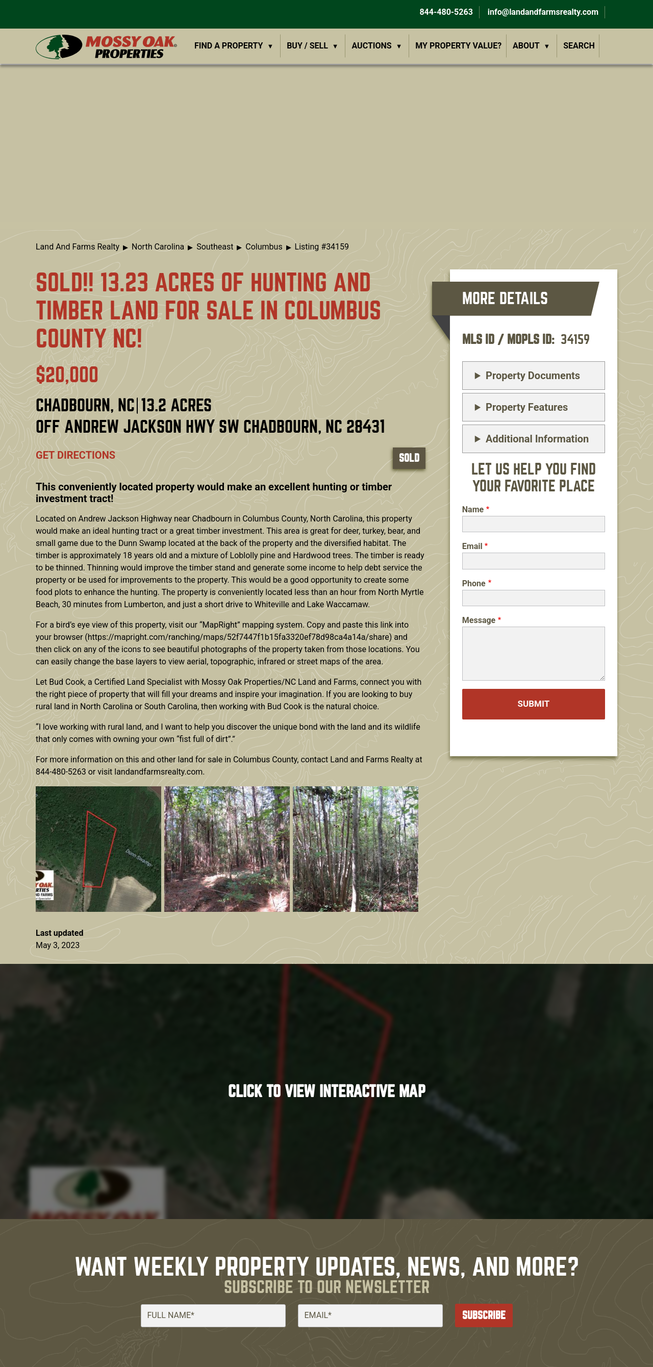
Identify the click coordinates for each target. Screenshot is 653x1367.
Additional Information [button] (537, 439)
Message (478, 620)
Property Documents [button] (533, 375)
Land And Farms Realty (77, 247)
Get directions (75, 455)
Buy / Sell (307, 46)
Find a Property (228, 46)
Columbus (263, 247)
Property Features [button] (527, 407)
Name (473, 509)
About (526, 46)
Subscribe (484, 1315)
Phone (474, 583)
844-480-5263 (444, 12)
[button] (98, 849)
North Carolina (158, 247)
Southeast (214, 247)
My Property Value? (458, 46)
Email (472, 546)
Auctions (372, 46)
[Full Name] (213, 1315)
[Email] (370, 1315)
